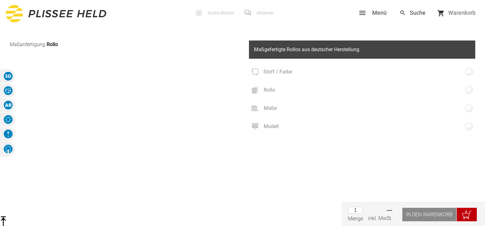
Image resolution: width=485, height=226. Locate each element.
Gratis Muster (221, 12)
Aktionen (265, 12)
